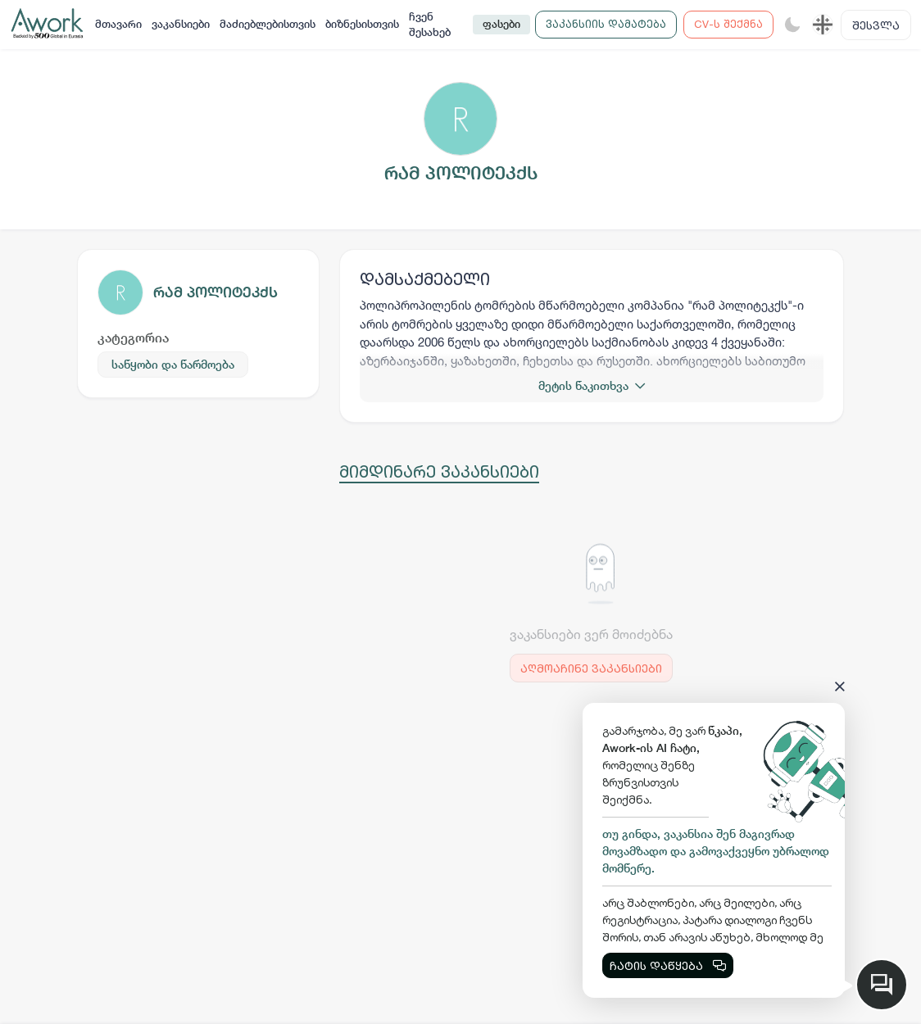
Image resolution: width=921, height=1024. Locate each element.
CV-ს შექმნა (728, 23)
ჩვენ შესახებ (430, 25)
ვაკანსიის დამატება (606, 23)
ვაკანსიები (181, 24)
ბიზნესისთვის (362, 24)
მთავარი (118, 24)
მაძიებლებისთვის (267, 24)
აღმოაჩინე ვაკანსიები (591, 668)
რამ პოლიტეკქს (215, 292)
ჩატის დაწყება (668, 965)
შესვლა (876, 25)
